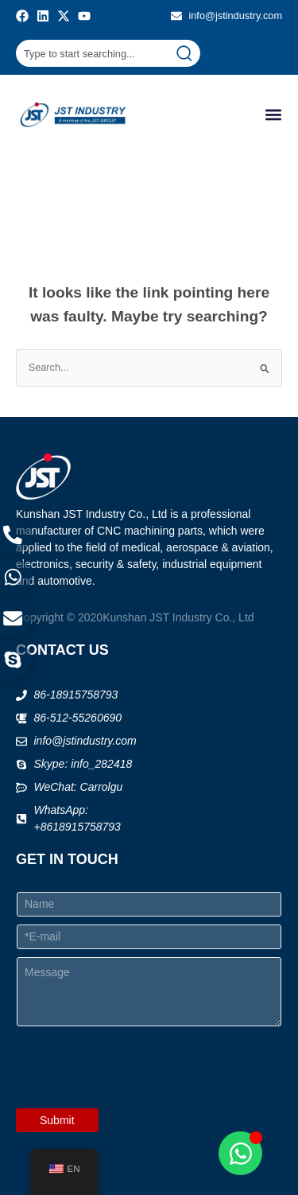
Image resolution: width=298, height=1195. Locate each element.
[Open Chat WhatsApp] (240, 1153)
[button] (273, 115)
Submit (57, 1120)
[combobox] (95, 53)
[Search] (187, 53)
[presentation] (136, 1098)
